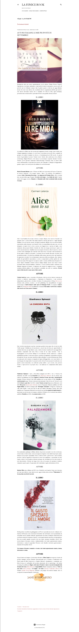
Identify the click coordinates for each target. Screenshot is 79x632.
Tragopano (19, 611)
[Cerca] (61, 4)
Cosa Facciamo (34, 11)
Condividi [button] (19, 606)
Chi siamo (25, 11)
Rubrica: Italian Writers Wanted (46, 608)
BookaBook (24, 608)
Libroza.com (58, 281)
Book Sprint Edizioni (31, 385)
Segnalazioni (56, 608)
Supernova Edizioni (46, 375)
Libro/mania (26, 568)
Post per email (26, 606)
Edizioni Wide (27, 286)
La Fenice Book (33, 4)
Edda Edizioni (30, 566)
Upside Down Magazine (28, 570)
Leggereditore (35, 608)
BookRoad (29, 608)
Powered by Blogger (39, 625)
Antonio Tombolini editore (52, 568)
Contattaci (43, 11)
